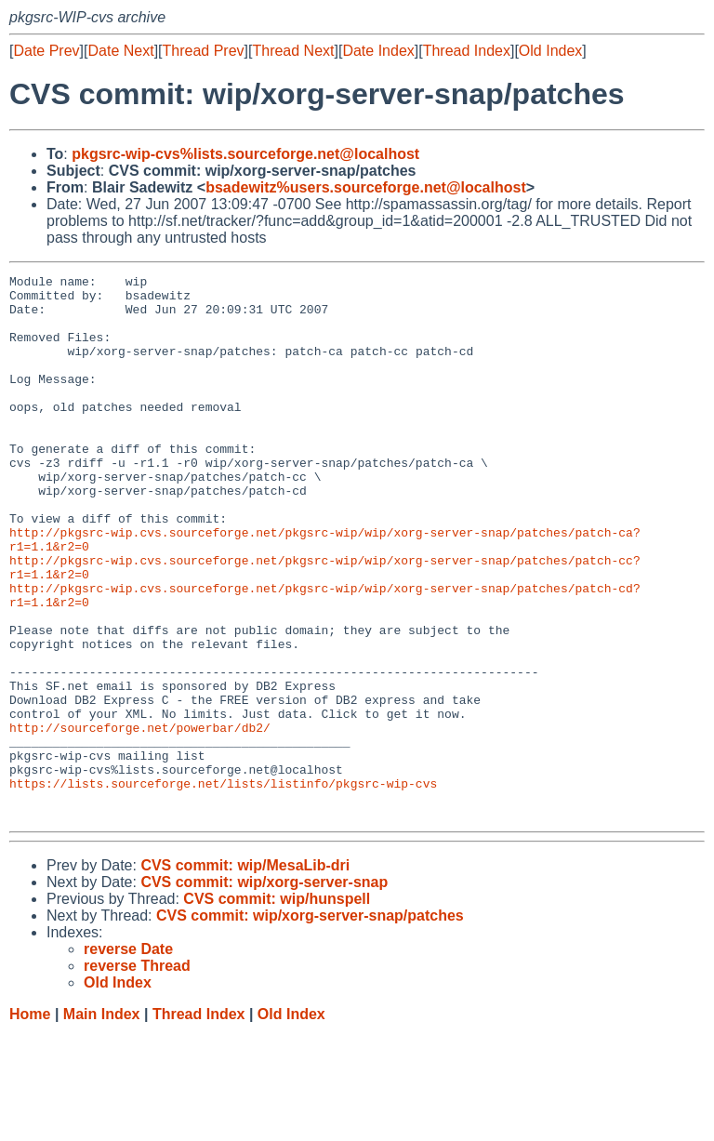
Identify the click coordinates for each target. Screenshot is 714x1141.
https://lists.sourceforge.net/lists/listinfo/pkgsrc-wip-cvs (223, 886)
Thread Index (466, 51)
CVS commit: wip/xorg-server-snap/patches (310, 1024)
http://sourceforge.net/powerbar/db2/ (140, 819)
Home (29, 1123)
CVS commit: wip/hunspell (276, 1007)
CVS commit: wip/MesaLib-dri (245, 974)
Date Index (378, 51)
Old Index (550, 51)
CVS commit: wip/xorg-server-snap (264, 991)
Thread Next (293, 51)
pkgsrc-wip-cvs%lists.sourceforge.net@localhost (245, 154)
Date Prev (46, 51)
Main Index (101, 1123)
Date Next (120, 51)
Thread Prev (204, 51)
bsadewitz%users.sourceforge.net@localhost (365, 187)
